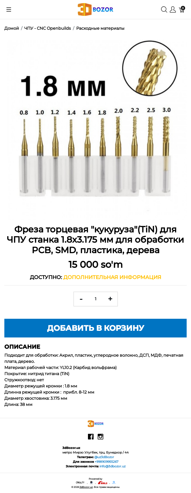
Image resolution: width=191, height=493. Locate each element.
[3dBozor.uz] (95, 9)
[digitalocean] (114, 482)
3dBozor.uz (86, 487)
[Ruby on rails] (103, 482)
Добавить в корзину (95, 328)
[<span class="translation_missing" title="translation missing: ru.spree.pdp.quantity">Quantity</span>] (95, 299)
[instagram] (100, 438)
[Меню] (172, 9)
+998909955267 (106, 462)
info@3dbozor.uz (112, 466)
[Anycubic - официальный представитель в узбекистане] (91, 482)
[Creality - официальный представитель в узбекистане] (80, 482)
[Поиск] (164, 9)
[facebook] (91, 438)
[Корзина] (181, 9)
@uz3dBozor (104, 457)
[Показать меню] (8, 9)
